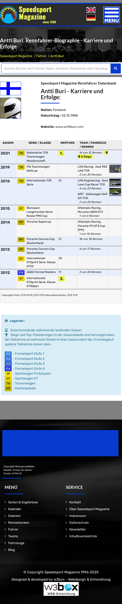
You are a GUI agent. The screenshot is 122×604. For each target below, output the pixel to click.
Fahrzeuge (16, 543)
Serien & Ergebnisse (23, 502)
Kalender (14, 509)
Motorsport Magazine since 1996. (29, 446)
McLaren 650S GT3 (90, 212)
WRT (81, 194)
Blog (11, 550)
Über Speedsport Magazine (89, 509)
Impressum (77, 516)
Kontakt (75, 502)
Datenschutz (79, 523)
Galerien (14, 516)
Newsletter (77, 529)
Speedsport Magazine (16, 56)
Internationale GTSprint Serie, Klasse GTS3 (41, 262)
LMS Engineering (89, 180)
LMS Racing (86, 166)
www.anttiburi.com (69, 127)
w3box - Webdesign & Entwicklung (82, 579)
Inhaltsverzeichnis (83, 536)
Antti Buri (57, 56)
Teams (13, 536)
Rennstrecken (18, 523)
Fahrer (41, 56)
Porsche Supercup (39, 221)
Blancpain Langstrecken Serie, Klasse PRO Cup (40, 211)
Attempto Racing (89, 208)
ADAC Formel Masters (41, 272)
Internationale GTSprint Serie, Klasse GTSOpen (41, 282)
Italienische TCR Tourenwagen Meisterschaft (37, 156)
